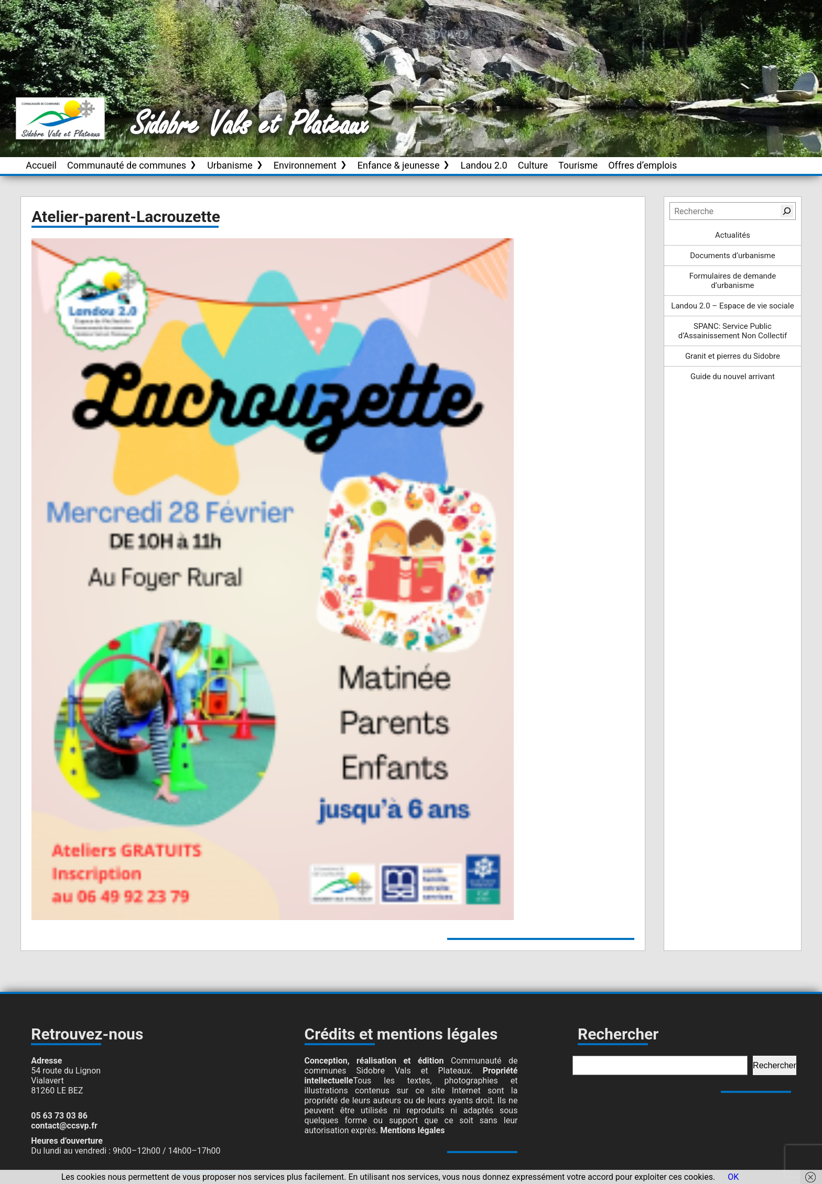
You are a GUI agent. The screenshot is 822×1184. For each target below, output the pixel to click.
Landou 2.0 (483, 165)
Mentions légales (412, 1130)
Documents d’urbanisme (732, 255)
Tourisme (578, 165)
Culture (533, 165)
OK (733, 1177)
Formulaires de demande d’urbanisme (732, 280)
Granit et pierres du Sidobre (732, 356)
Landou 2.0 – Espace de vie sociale (732, 306)
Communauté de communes (126, 165)
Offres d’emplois (642, 165)
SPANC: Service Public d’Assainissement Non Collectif (732, 331)
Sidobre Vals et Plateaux (250, 125)
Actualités (732, 235)
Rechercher (774, 1065)
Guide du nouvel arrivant (732, 376)
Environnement (305, 165)
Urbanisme (230, 165)
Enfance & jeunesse (399, 165)
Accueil (41, 165)
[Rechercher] (787, 211)
